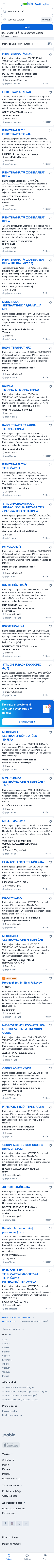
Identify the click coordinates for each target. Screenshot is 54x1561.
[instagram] (12, 1523)
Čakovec (6, 1372)
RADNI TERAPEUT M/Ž (16, 347)
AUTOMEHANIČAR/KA (16, 1187)
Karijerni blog (8, 1513)
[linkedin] (26, 1523)
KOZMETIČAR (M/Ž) (14, 585)
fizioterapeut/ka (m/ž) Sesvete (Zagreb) (20, 1399)
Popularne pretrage (13, 1329)
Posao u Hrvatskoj (11, 1478)
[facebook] (5, 1523)
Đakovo (5, 1364)
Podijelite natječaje (11, 1491)
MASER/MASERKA (13, 820)
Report (47, 83)
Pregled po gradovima (12, 1415)
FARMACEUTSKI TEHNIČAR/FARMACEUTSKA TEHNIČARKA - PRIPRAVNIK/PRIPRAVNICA (20, 1276)
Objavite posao (9, 1495)
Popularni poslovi (9, 1411)
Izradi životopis (27, 721)
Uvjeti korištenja (10, 1537)
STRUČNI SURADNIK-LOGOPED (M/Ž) (21, 666)
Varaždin (6, 1343)
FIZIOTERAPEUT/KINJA (17, 53)
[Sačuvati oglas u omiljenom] (50, 54)
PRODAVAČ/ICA (12, 897)
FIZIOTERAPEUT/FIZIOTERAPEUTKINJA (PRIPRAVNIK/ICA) (23, 261)
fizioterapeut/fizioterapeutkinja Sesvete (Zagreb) (24, 1391)
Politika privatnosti (11, 1543)
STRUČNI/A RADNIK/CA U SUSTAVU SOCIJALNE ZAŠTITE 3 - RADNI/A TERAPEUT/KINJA (23, 507)
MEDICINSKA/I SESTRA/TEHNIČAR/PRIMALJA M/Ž (21, 305)
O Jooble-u (8, 1460)
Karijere (6, 1469)
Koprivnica (7, 1360)
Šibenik (5, 1347)
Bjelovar (6, 1351)
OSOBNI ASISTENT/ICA (17, 1068)
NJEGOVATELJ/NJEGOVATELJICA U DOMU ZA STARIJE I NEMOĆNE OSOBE (23, 1029)
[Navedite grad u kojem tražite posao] (27, 19)
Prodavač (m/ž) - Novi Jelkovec (22, 982)
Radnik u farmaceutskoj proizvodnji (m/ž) (17, 1230)
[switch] (49, 43)
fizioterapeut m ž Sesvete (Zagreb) (18, 1387)
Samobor (6, 1355)
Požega (5, 1376)
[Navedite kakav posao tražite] (27, 11)
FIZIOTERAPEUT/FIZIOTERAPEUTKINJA (23, 174)
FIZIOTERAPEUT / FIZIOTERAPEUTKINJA (16, 132)
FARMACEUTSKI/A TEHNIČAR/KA (23, 862)
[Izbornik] (4, 4)
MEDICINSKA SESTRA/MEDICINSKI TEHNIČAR (22, 938)
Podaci (5, 1464)
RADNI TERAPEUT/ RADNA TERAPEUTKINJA (19, 427)
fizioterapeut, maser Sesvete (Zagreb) (19, 1395)
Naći (27, 27)
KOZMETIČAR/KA (13, 626)
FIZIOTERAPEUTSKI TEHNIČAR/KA (14, 466)
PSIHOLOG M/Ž (11, 546)
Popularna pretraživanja (13, 1508)
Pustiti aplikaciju (44, 4)
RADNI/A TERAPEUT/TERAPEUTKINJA (20, 387)
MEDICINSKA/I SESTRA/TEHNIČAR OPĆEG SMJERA (19, 736)
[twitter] (19, 1523)
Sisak (4, 1339)
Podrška (6, 1473)
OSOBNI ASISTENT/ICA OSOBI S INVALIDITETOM (22, 1146)
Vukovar (6, 1368)
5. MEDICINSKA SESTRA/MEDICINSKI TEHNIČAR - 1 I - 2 (23, 781)
